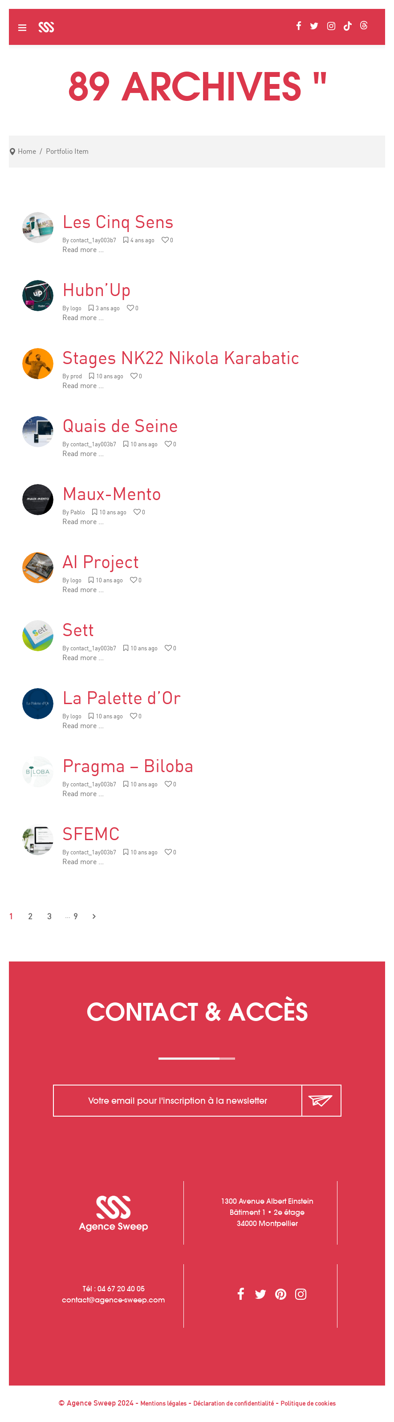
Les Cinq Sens (118, 223)
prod (76, 377)
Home (27, 151)
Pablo (77, 513)
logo (75, 309)
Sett (78, 631)
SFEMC (91, 835)
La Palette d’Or (121, 699)
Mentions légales (163, 1404)
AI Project (100, 563)
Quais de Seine (120, 427)
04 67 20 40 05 (121, 1289)
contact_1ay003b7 (93, 241)
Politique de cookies (308, 1404)
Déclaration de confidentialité (233, 1404)
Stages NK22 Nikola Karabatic (181, 359)
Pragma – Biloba (128, 767)
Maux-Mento (111, 495)
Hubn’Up (96, 291)
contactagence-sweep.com (113, 1300)
